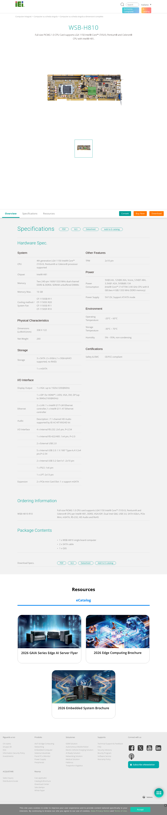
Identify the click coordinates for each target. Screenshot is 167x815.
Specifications (29, 213)
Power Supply (40, 759)
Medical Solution (73, 759)
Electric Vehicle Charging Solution (79, 750)
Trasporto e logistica (74, 765)
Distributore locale (10, 781)
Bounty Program (104, 753)
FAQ (99, 746)
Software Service (104, 756)
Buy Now (140, 213)
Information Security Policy (14, 753)
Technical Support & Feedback (110, 743)
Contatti (125, 213)
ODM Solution (71, 743)
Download (157, 213)
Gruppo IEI (7, 746)
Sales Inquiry (8, 778)
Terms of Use (120, 811)
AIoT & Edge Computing (44, 743)
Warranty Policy (104, 759)
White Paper (40, 790)
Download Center (42, 784)
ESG (4, 750)
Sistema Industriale (42, 753)
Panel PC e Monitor (42, 756)
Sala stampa (39, 787)
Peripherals (39, 762)
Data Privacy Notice (100, 811)
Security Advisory (105, 750)
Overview (11, 213)
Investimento (8, 756)
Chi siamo (7, 743)
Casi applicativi (41, 778)
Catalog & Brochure (43, 781)
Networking (39, 746)
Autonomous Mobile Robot (77, 746)
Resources (49, 213)
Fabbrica (69, 762)
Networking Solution (74, 756)
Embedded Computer (43, 750)
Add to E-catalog (112, 229)
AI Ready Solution (73, 753)
